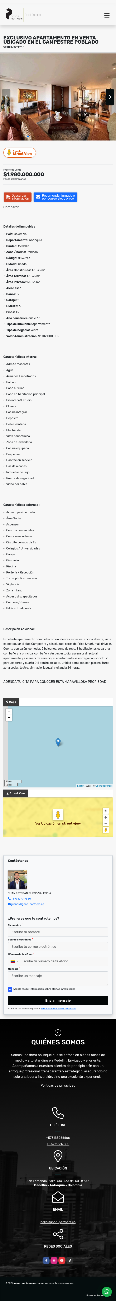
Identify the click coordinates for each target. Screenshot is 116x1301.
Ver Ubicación (46, 823)
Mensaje (14, 969)
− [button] (9, 718)
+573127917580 (21, 898)
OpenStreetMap (103, 786)
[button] (28, 136)
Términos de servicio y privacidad (58, 1008)
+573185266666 (58, 1138)
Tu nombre (15, 925)
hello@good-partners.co (58, 1222)
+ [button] (9, 712)
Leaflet (80, 786)
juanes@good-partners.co (27, 904)
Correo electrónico (20, 939)
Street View (19, 152)
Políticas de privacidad (58, 1085)
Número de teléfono (21, 954)
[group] (58, 96)
